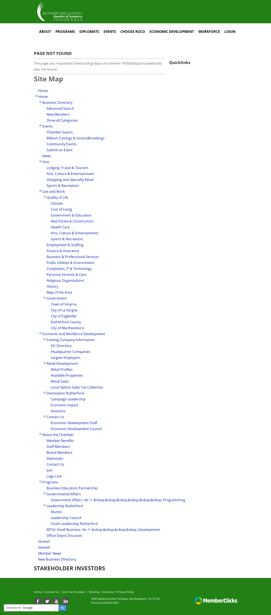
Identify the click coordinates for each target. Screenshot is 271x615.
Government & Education (71, 215)
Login (229, 31)
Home (43, 90)
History (52, 286)
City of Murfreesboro (67, 328)
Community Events (62, 144)
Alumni (56, 511)
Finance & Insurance (63, 250)
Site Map (94, 592)
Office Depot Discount (64, 535)
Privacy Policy (125, 592)
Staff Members (58, 446)
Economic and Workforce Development (73, 334)
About (45, 31)
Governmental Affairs (64, 494)
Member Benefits (60, 440)
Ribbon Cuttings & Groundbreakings (76, 138)
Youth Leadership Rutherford (74, 523)
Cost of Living (61, 209)
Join (50, 470)
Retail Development (62, 363)
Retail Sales (60, 381)
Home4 (44, 547)
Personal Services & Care (66, 274)
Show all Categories (62, 120)
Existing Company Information (71, 339)
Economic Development (171, 31)
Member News (49, 553)
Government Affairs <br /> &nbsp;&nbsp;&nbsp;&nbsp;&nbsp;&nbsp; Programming (118, 500)
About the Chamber (58, 434)
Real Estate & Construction (72, 221)
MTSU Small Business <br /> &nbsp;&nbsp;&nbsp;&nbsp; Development (103, 529)
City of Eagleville (63, 316)
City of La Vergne (64, 310)
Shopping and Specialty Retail (70, 179)
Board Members (59, 452)
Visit (45, 162)
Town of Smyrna (64, 304)
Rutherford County (66, 322)
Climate (57, 203)
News (46, 156)
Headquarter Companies (70, 351)
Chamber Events (60, 132)
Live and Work (53, 191)
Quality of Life (57, 197)
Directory (108, 592)
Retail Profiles (62, 369)
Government (57, 298)
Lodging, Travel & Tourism (67, 167)
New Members (58, 114)
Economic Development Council (76, 428)
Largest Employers (65, 357)
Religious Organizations (65, 280)
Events (110, 31)
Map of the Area (59, 292)
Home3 (44, 541)
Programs (65, 31)
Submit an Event (60, 150)
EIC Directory (61, 345)
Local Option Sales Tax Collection (77, 387)
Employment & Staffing (65, 245)
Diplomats (89, 31)
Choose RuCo (132, 31)
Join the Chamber (73, 592)
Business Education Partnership (72, 488)
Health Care (60, 227)
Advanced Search (60, 108)
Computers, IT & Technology (69, 268)
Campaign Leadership (68, 399)
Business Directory (57, 102)
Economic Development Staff (74, 423)
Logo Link (54, 476)
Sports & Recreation (63, 185)
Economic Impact (64, 405)
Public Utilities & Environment (70, 262)
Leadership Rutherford (65, 506)
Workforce (209, 31)
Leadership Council (66, 517)
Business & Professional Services (73, 256)
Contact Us (55, 417)
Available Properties (67, 375)
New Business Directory (57, 559)
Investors (58, 411)
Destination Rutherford (65, 393)
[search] (31, 608)
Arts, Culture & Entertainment (70, 173)
